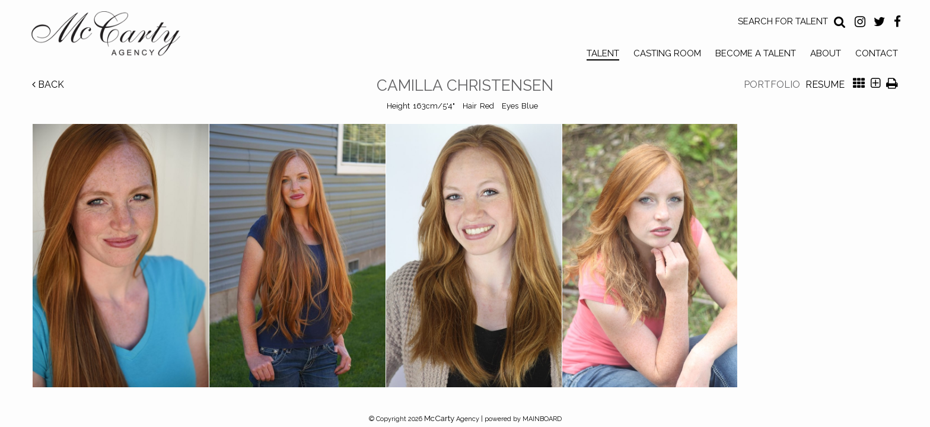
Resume (825, 84)
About (825, 53)
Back (48, 84)
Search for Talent (783, 21)
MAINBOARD (542, 419)
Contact (876, 53)
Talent (603, 53)
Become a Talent (755, 53)
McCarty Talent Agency (114, 36)
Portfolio (772, 84)
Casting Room (667, 53)
